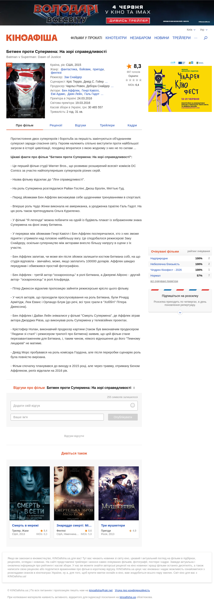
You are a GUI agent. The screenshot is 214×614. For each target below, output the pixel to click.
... (106, 81)
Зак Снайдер (73, 77)
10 (140, 80)
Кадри (132, 125)
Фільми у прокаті (86, 38)
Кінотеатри (116, 38)
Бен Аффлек (70, 90)
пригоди (98, 69)
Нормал (155, 275)
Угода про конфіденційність (132, 590)
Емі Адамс (58, 94)
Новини (161, 38)
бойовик (84, 69)
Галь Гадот (91, 94)
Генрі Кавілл (90, 90)
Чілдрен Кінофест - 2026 (166, 269)
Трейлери (181, 38)
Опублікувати (123, 417)
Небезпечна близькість (165, 264)
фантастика (69, 69)
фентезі (56, 72)
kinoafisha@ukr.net (101, 590)
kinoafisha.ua (128, 597)
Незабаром (140, 38)
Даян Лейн (75, 94)
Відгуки (80, 125)
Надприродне (159, 258)
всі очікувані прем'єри (164, 281)
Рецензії (56, 125)
